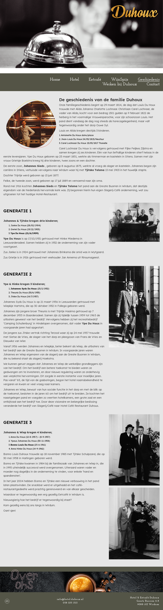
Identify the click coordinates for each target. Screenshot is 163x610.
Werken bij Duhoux (119, 84)
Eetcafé (95, 79)
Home (55, 79)
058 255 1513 (70, 603)
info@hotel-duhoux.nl (70, 599)
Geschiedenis (149, 79)
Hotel (74, 79)
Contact (153, 84)
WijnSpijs (119, 79)
